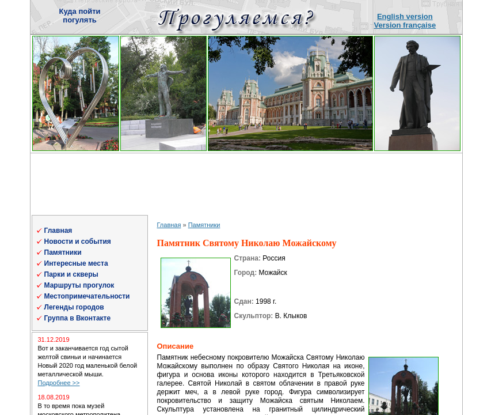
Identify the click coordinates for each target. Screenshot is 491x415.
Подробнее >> (59, 382)
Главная (58, 231)
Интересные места (76, 263)
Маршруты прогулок (79, 285)
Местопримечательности (87, 296)
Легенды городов (74, 307)
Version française (405, 25)
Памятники (63, 252)
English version (405, 16)
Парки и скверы (71, 274)
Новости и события (77, 241)
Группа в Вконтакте (77, 318)
